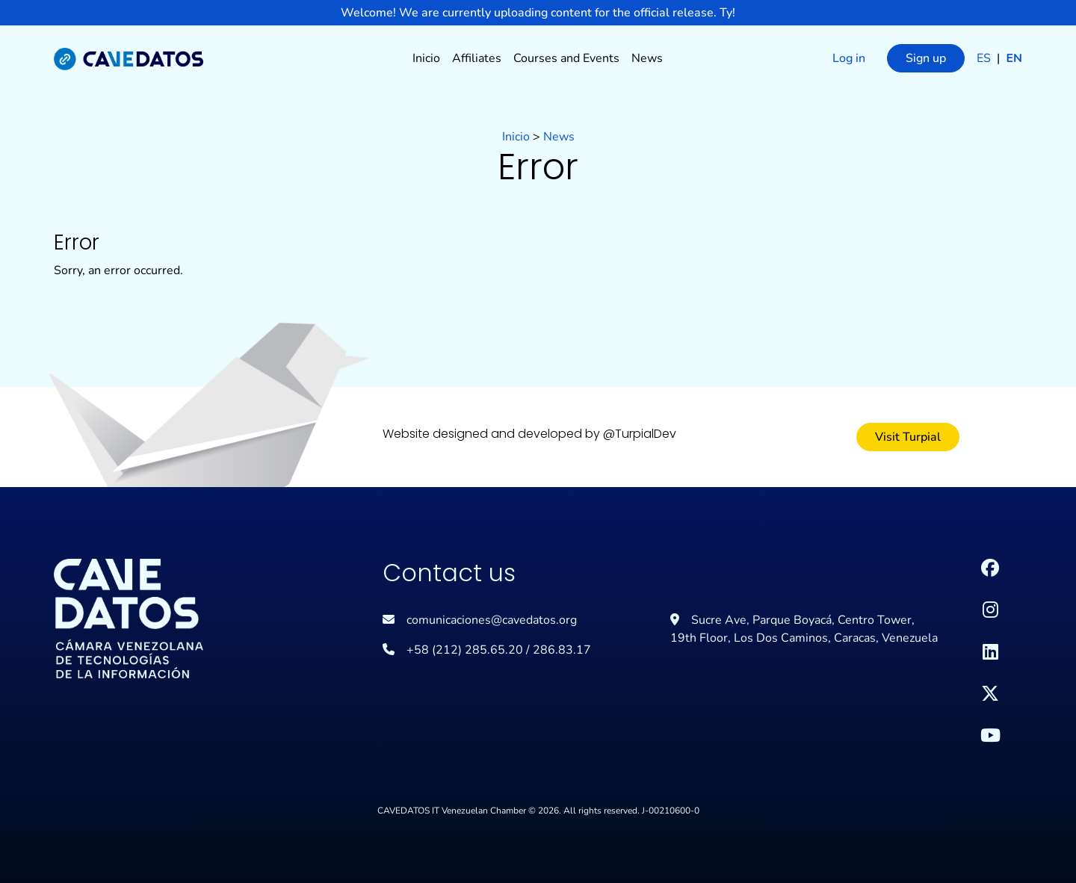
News (647, 58)
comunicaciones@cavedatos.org (491, 620)
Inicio (426, 58)
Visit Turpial (908, 437)
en (1014, 58)
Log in (848, 58)
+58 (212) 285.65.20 (464, 650)
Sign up (926, 58)
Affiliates (476, 58)
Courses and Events (566, 58)
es (985, 58)
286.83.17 (562, 650)
